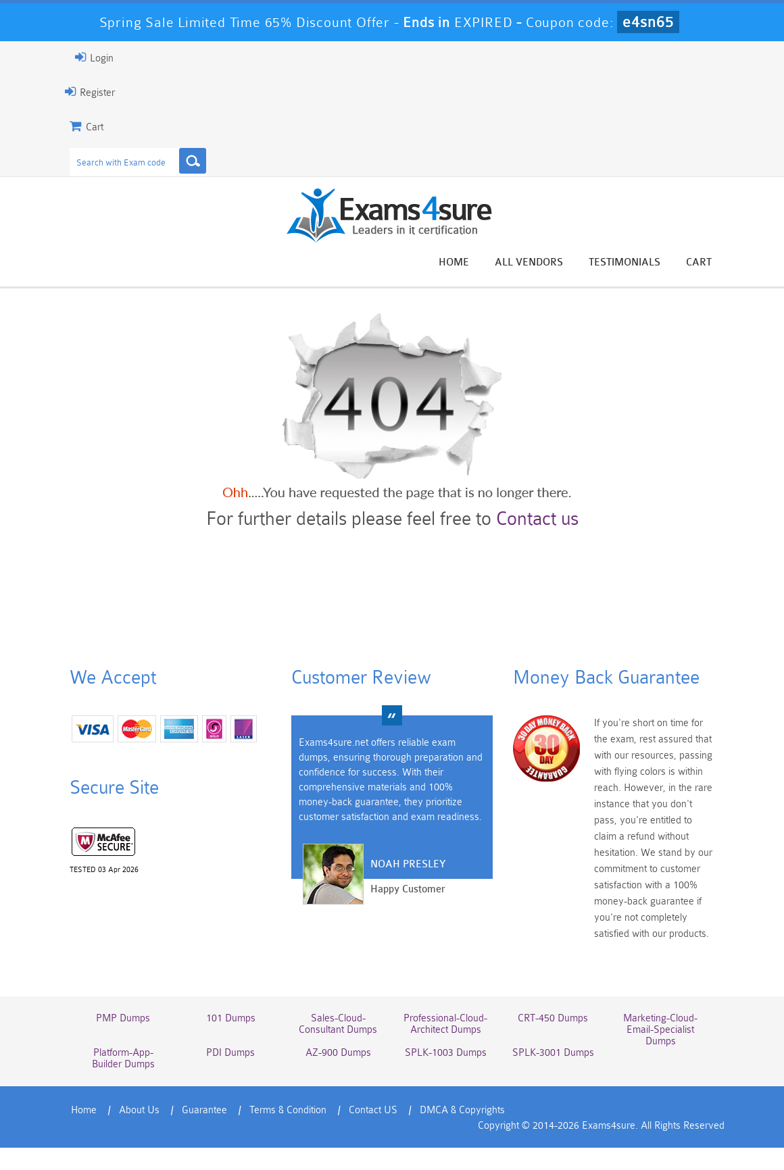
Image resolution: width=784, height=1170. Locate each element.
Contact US (373, 1110)
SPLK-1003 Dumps (446, 1053)
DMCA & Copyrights (462, 1110)
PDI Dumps (230, 1053)
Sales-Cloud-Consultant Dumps (338, 1024)
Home (454, 262)
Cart (699, 262)
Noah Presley (407, 864)
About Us (139, 1110)
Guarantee (204, 1110)
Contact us (537, 519)
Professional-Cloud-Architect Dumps (445, 1024)
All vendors (529, 262)
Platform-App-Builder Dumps (123, 1058)
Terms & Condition (287, 1110)
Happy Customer (407, 889)
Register (90, 92)
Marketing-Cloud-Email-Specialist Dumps (660, 1030)
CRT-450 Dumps (553, 1018)
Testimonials (624, 262)
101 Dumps (230, 1018)
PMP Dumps (123, 1018)
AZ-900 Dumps (338, 1053)
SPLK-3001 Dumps (553, 1053)
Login (94, 57)
